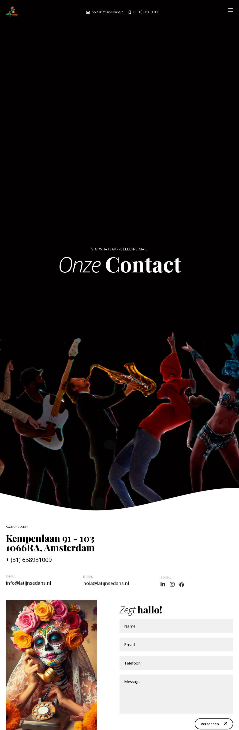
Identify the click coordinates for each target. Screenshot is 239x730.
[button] (230, 9)
